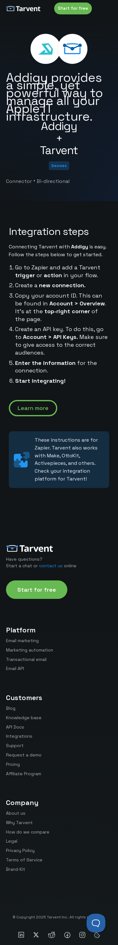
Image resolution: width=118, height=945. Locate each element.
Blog (10, 708)
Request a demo (24, 755)
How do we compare (27, 832)
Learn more (33, 408)
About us (15, 813)
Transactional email (26, 659)
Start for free (73, 8)
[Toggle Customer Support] (96, 923)
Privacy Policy (20, 850)
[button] (105, 8)
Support (15, 745)
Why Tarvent (19, 822)
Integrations (19, 736)
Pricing (13, 764)
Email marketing (22, 640)
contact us (51, 566)
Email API (15, 668)
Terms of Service (24, 860)
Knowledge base (24, 717)
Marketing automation (29, 650)
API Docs (15, 727)
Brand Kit (15, 869)
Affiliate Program (23, 773)
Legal (11, 841)
